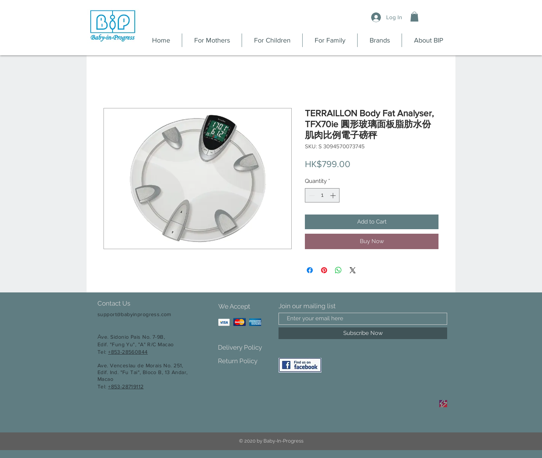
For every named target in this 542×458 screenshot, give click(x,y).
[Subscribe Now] (363, 333)
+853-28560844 (128, 352)
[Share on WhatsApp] (338, 270)
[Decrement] (311, 195)
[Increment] (334, 195)
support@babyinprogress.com (134, 314)
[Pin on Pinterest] (324, 270)
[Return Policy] (244, 361)
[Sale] (443, 403)
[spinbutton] (322, 195)
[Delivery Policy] (244, 348)
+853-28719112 (125, 386)
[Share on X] (352, 270)
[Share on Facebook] (309, 270)
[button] (414, 16)
